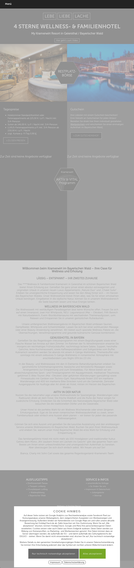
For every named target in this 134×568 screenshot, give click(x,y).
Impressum (55, 562)
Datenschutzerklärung (74, 562)
